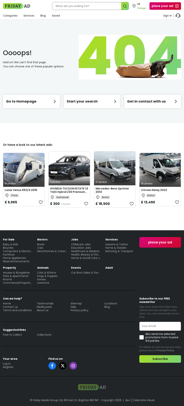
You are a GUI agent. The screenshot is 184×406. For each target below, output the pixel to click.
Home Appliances (14, 258)
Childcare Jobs (80, 244)
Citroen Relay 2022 (154, 190)
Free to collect (12, 335)
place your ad (165, 6)
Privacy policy (79, 310)
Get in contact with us (152, 101)
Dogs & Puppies (47, 276)
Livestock (43, 282)
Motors (42, 239)
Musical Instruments (16, 261)
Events (76, 267)
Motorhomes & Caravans (52, 251)
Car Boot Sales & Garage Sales (86, 272)
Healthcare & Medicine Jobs (86, 251)
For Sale (8, 239)
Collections (44, 335)
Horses (41, 279)
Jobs (74, 239)
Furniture (9, 254)
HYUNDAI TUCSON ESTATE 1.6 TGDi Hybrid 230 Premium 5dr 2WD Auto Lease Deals (69, 192)
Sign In (167, 15)
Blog (43, 15)
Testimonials (45, 303)
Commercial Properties (18, 282)
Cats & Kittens (46, 272)
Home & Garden (116, 247)
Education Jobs (81, 247)
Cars (40, 247)
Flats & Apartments (15, 276)
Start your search (92, 101)
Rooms (7, 279)
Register (8, 367)
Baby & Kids (10, 244)
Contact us (10, 307)
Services (28, 15)
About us (42, 310)
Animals (43, 267)
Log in (7, 364)
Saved (56, 15)
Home (7, 303)
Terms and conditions (17, 310)
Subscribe (160, 359)
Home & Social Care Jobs (86, 258)
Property (9, 267)
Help (73, 307)
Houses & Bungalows (16, 272)
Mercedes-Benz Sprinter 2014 (112, 190)
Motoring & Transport (119, 251)
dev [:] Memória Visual (139, 400)
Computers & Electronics (18, 251)
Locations (110, 303)
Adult (109, 267)
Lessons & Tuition (116, 244)
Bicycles (8, 247)
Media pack (44, 307)
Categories (10, 15)
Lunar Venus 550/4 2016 (21, 190)
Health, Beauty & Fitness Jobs (86, 254)
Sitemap (76, 303)
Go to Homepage (31, 101)
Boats (40, 244)
